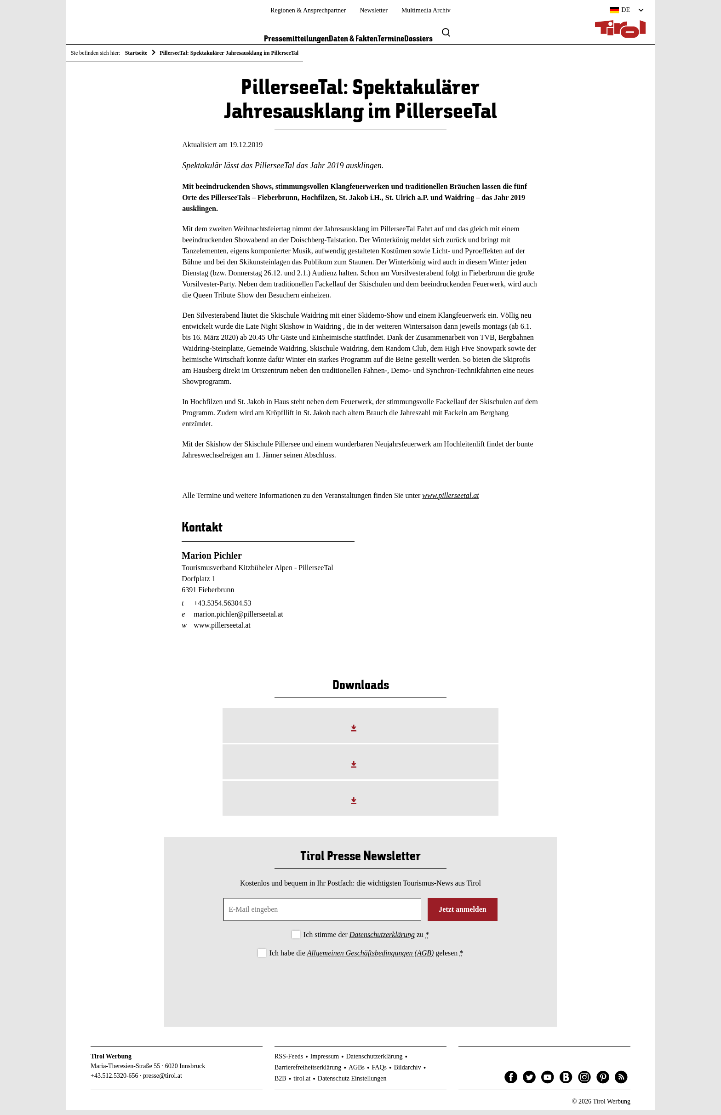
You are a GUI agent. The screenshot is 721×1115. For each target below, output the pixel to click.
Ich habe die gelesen (366, 957)
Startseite (136, 53)
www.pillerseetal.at (450, 500)
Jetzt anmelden (462, 914)
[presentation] (360, 989)
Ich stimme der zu (366, 939)
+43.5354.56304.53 (222, 608)
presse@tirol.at (162, 1080)
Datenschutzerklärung (382, 939)
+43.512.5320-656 (114, 1080)
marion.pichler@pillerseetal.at (238, 619)
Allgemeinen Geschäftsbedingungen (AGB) (370, 957)
